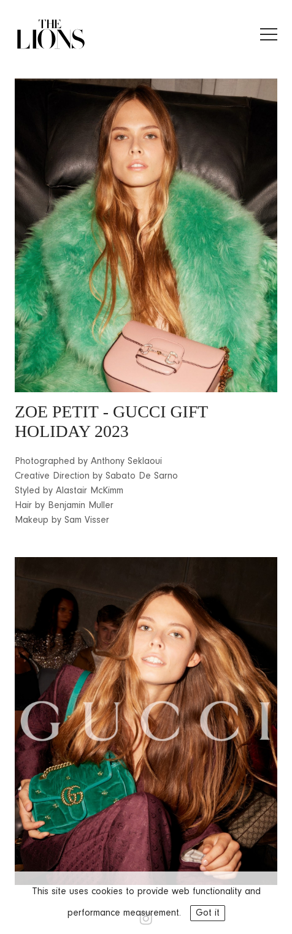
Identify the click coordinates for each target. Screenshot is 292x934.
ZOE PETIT (57, 411)
